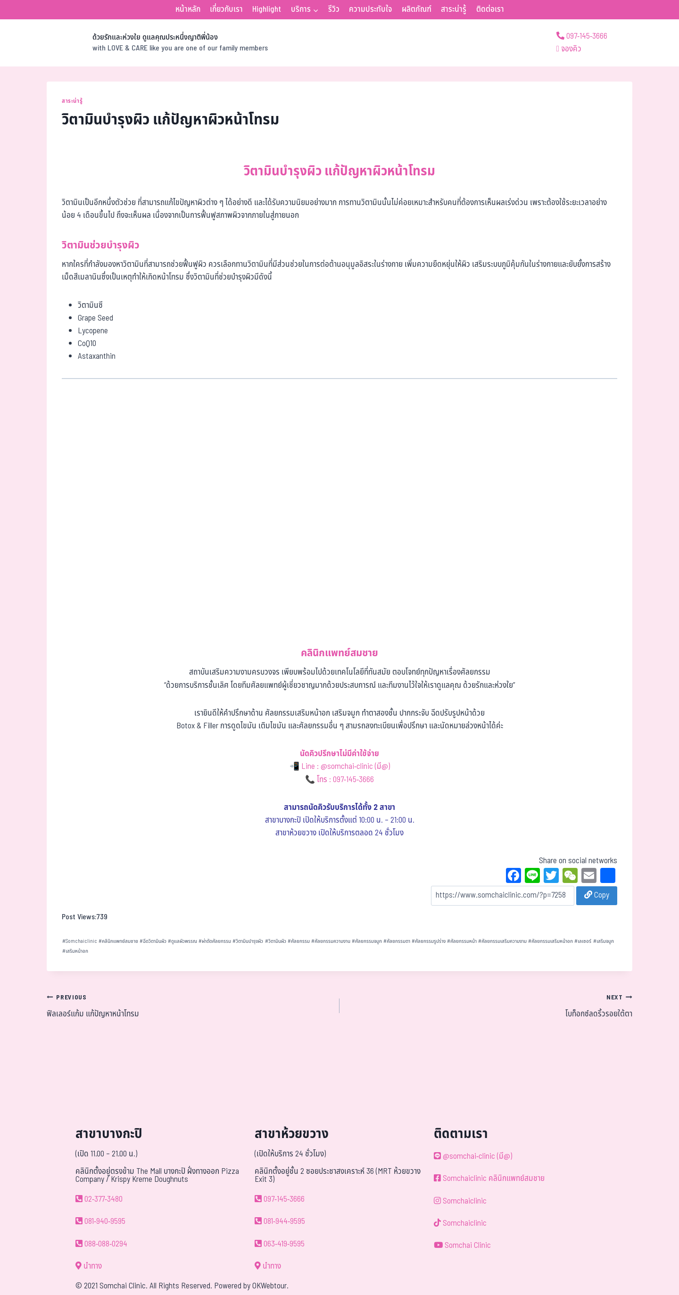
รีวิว (334, 9)
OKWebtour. (270, 1286)
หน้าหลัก (187, 9)
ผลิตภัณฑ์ (416, 9)
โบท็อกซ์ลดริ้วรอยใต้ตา (490, 1005)
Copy (596, 895)
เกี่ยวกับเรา (226, 9)
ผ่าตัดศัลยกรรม (215, 941)
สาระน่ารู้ (453, 9)
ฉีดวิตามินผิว (153, 941)
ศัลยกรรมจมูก (367, 941)
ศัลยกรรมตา (396, 941)
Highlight (266, 9)
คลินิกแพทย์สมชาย (118, 941)
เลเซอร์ (582, 941)
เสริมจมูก (603, 941)
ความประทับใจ (370, 9)
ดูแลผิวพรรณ (182, 941)
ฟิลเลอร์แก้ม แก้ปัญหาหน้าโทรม (189, 1005)
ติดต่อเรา (490, 9)
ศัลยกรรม (299, 941)
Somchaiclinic (79, 941)
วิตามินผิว (275, 941)
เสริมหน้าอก (75, 951)
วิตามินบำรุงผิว (247, 941)
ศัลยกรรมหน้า (462, 941)
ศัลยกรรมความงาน (330, 941)
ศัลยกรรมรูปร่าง (429, 941)
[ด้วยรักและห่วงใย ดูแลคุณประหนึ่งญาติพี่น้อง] (157, 43)
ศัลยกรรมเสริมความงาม (502, 941)
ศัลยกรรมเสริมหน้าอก (550, 941)
